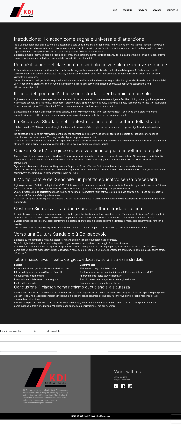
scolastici (115, 283)
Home (114, 10)
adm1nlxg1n (42, 331)
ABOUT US (127, 10)
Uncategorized (27, 331)
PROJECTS (142, 10)
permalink (65, 331)
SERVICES (157, 10)
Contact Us (172, 10)
